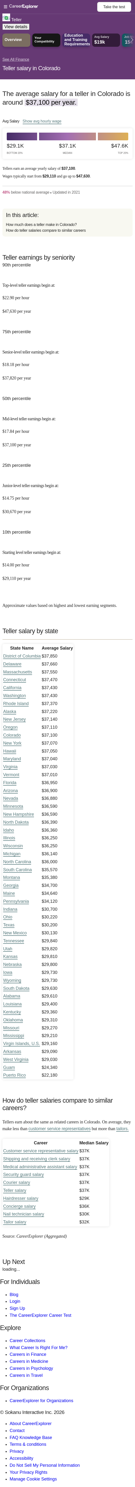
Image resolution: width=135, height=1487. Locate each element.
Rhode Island (16, 703)
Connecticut (14, 679)
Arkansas (12, 1051)
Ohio (7, 917)
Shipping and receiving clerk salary (36, 1158)
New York (12, 743)
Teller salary (14, 1190)
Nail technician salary (23, 1214)
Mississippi (13, 1035)
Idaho (8, 830)
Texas (8, 925)
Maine (9, 893)
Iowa (7, 972)
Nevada (10, 798)
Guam (9, 1067)
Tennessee (13, 940)
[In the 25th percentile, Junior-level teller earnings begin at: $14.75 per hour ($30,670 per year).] (67, 495)
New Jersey (14, 719)
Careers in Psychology (31, 1368)
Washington (14, 695)
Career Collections (27, 1340)
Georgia (11, 885)
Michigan (11, 853)
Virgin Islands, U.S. (21, 1043)
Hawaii (9, 751)
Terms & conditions (28, 1444)
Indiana (10, 909)
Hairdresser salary (20, 1198)
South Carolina (17, 869)
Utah (7, 948)
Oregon (10, 727)
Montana (11, 877)
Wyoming (12, 980)
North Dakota (16, 822)
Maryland (12, 758)
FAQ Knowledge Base (31, 1437)
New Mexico (15, 932)
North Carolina (17, 861)
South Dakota (16, 988)
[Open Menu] (50, 7)
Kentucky (12, 1012)
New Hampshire (18, 814)
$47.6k (119, 149)
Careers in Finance (28, 1354)
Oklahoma (13, 1020)
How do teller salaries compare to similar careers (46, 230)
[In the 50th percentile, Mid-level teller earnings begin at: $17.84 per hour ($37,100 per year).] (67, 428)
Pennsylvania (16, 901)
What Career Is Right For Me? (39, 1347)
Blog (14, 1294)
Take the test (114, 7)
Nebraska (12, 964)
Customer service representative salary (40, 1150)
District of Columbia (22, 656)
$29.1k (15, 149)
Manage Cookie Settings (33, 1479)
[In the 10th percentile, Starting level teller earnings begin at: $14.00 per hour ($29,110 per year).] (67, 562)
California (12, 687)
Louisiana (12, 1004)
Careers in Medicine (29, 1361)
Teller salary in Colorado (31, 68)
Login (15, 1301)
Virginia (10, 766)
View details (15, 26)
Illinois (9, 837)
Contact (17, 1430)
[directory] (67, 223)
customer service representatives (59, 1128)
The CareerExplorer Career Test (40, 1315)
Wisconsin (13, 845)
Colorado (12, 735)
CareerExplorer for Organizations (41, 1400)
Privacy (17, 1451)
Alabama (11, 996)
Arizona (10, 790)
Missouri (11, 1027)
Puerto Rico (14, 1075)
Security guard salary (23, 1174)
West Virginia (15, 1059)
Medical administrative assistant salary (40, 1166)
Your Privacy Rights (28, 1472)
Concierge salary (19, 1206)
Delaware (12, 664)
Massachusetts (17, 672)
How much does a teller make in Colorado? (41, 225)
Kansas (10, 956)
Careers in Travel (26, 1375)
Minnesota (13, 806)
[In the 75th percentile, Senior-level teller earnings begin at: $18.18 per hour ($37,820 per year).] (67, 361)
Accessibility (21, 1458)
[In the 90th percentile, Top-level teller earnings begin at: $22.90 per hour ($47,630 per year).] (67, 295)
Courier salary (16, 1182)
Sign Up (17, 1308)
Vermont (11, 774)
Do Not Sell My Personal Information (45, 1465)
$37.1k (67, 149)
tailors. (122, 1128)
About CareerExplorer (31, 1423)
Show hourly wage (42, 121)
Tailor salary (14, 1222)
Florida (9, 782)
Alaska (9, 711)
